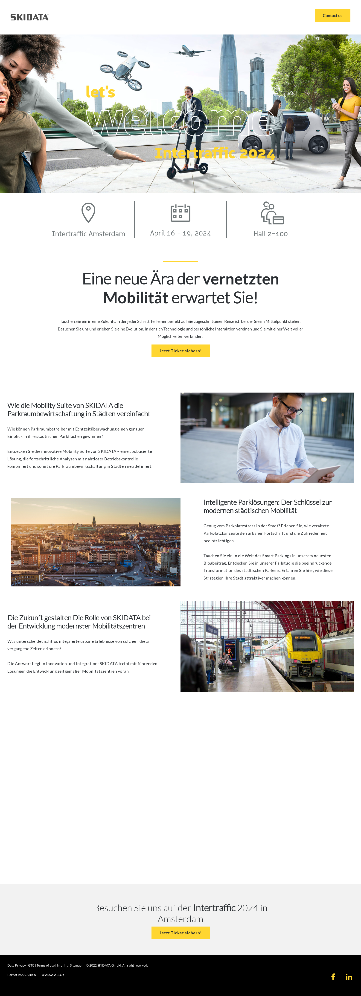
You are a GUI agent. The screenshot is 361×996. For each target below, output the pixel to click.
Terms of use (46, 965)
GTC (31, 965)
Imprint (62, 965)
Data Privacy (16, 965)
